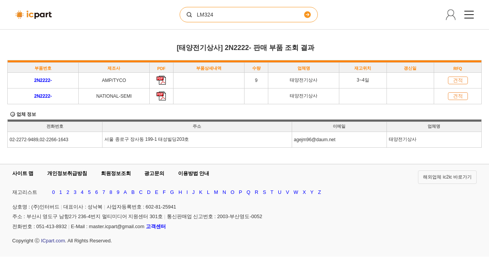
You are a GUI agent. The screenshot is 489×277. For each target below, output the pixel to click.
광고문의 (154, 173)
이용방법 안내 (194, 173)
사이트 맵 (23, 173)
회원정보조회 (116, 173)
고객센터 (156, 226)
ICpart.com (53, 241)
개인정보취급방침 (67, 173)
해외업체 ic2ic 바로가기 (447, 177)
